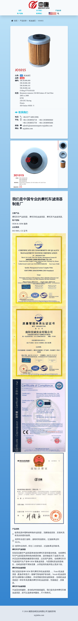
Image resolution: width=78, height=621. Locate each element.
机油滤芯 (32, 21)
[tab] (63, 145)
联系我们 (39, 13)
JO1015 (40, 21)
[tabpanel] (34, 164)
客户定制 (20, 13)
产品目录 (58, 10)
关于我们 (39, 10)
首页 (19, 10)
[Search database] (58, 13)
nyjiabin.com (28, 129)
